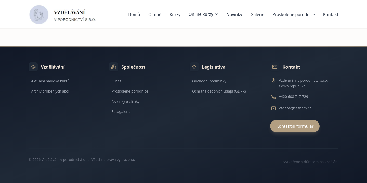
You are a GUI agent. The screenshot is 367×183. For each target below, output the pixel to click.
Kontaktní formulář (294, 126)
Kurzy (174, 14)
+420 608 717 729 (293, 96)
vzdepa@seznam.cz (295, 107)
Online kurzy (203, 14)
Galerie (258, 14)
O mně (154, 14)
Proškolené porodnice (293, 14)
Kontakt (330, 14)
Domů (134, 14)
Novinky (234, 14)
